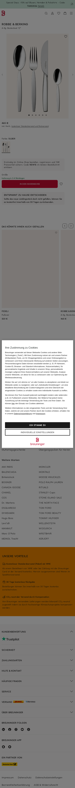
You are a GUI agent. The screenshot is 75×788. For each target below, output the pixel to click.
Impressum (40, 414)
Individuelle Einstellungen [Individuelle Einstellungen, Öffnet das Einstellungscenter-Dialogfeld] (37, 432)
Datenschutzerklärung (23, 414)
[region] (37, 394)
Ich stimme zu (37, 425)
